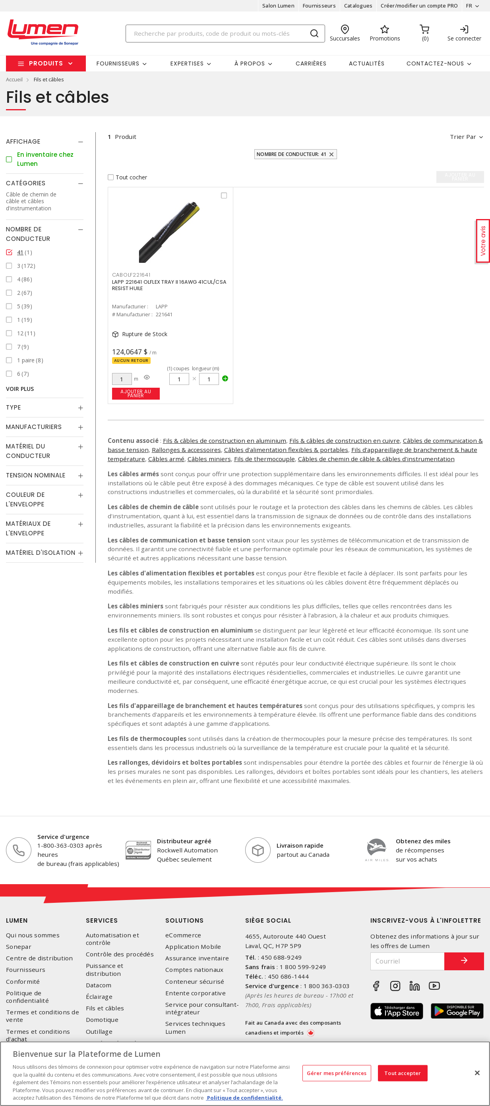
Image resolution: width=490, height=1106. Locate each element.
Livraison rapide (300, 845)
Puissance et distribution (105, 969)
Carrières (311, 63)
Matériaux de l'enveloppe (28, 528)
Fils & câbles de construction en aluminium (224, 440)
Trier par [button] (463, 136)
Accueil (14, 79)
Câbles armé (166, 459)
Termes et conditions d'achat (38, 1035)
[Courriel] (407, 961)
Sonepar (18, 946)
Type (13, 407)
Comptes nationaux (194, 969)
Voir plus (20, 388)
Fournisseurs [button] (118, 63)
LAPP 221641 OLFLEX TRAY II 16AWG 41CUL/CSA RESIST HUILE (169, 285)
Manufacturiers (34, 427)
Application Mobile (193, 946)
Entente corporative (195, 993)
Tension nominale (36, 475)
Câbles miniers (209, 459)
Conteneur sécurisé (195, 981)
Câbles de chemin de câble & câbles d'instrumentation (376, 459)
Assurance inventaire (197, 958)
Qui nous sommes (33, 935)
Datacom (99, 985)
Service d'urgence (63, 837)
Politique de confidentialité (27, 996)
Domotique (102, 1019)
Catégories (26, 183)
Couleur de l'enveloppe (25, 499)
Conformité (23, 981)
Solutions (184, 920)
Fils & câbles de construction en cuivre (344, 440)
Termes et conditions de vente (42, 1015)
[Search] (225, 33)
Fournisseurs (319, 5)
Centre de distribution (39, 958)
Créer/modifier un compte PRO (419, 5)
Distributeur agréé (184, 841)
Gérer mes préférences (337, 1072)
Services (102, 920)
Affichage (23, 141)
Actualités (367, 63)
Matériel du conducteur (28, 451)
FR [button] (469, 5)
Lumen (17, 920)
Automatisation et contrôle (112, 938)
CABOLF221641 (131, 274)
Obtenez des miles (423, 841)
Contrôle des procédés (120, 954)
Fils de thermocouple (264, 459)
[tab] (44, 141)
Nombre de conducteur (28, 234)
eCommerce (183, 935)
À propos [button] (249, 63)
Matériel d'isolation (41, 552)
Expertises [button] (187, 63)
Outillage (99, 1031)
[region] (245, 1073)
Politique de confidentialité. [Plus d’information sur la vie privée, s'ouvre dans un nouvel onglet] (244, 1097)
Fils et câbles (105, 1008)
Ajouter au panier (135, 393)
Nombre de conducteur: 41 (291, 154)
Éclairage (99, 996)
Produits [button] (46, 63)
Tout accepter (402, 1072)
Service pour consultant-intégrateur (202, 1008)
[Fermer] (477, 1072)
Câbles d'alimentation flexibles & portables (286, 450)
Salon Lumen (278, 5)
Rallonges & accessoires (186, 450)
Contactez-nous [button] (435, 63)
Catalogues (358, 5)
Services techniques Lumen (195, 1027)
